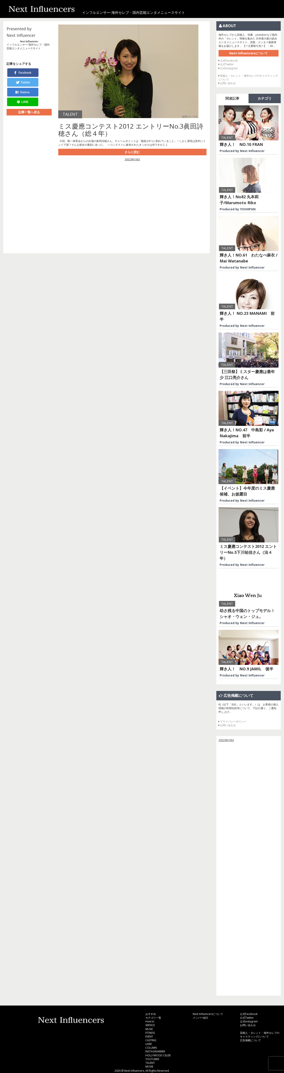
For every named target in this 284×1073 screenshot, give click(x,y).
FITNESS (150, 1033)
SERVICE (150, 1025)
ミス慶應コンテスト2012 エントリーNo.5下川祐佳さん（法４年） (248, 552)
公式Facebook (229, 60)
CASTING (150, 1040)
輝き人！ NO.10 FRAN (241, 144)
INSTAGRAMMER (155, 1051)
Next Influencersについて (248, 53)
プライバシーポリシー (233, 721)
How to (149, 1021)
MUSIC (149, 1029)
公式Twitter (227, 64)
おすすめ (150, 1014)
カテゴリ (265, 98)
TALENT (150, 1063)
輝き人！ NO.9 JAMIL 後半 (246, 668)
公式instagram (229, 68)
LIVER (148, 1044)
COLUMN (151, 1048)
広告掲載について (250, 1040)
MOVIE (149, 1066)
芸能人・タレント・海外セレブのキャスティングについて (259, 1034)
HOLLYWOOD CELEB (158, 1055)
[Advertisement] (132, 205)
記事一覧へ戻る (29, 112)
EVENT (149, 1036)
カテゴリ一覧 (153, 1018)
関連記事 (232, 98)
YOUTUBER (152, 1059)
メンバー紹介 (200, 1018)
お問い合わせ (228, 83)
